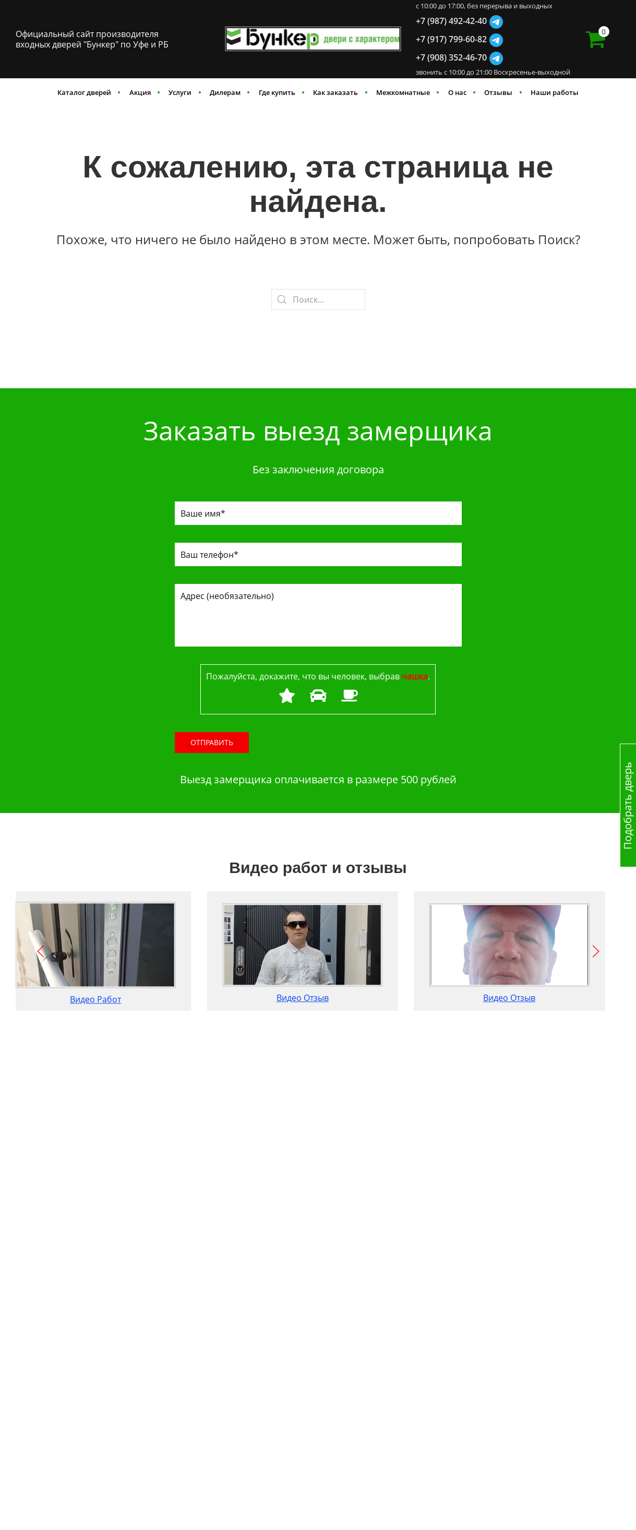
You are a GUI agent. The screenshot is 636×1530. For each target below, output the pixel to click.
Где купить (277, 92)
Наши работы (555, 92)
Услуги (180, 92)
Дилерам (225, 92)
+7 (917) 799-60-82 (451, 39)
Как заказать (335, 92)
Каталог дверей (84, 92)
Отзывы (498, 92)
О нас (457, 92)
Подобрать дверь (627, 805)
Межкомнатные (403, 92)
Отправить (211, 742)
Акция (140, 92)
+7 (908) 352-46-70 (451, 57)
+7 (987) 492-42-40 (451, 21)
